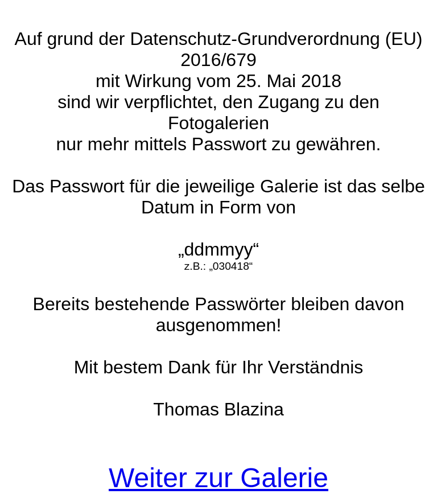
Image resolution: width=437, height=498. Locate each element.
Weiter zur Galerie (218, 478)
